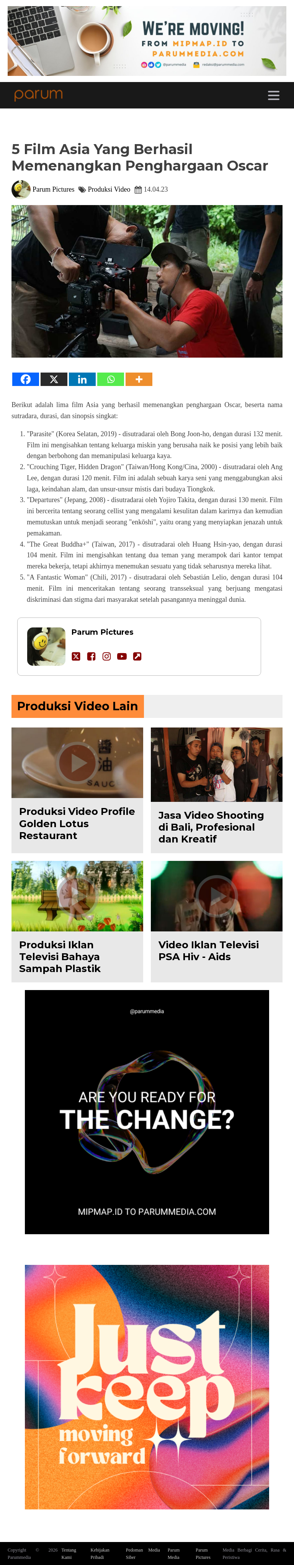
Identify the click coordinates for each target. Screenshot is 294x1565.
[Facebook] (25, 379)
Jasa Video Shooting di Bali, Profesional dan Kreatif (211, 827)
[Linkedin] (82, 379)
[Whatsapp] (110, 379)
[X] (54, 379)
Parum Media (174, 1553)
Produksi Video (109, 189)
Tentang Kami (69, 1553)
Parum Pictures (54, 189)
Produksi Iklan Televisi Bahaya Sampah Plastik (60, 957)
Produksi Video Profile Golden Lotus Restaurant (77, 823)
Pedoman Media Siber (143, 1553)
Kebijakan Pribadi (100, 1553)
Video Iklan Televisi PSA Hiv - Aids (208, 951)
